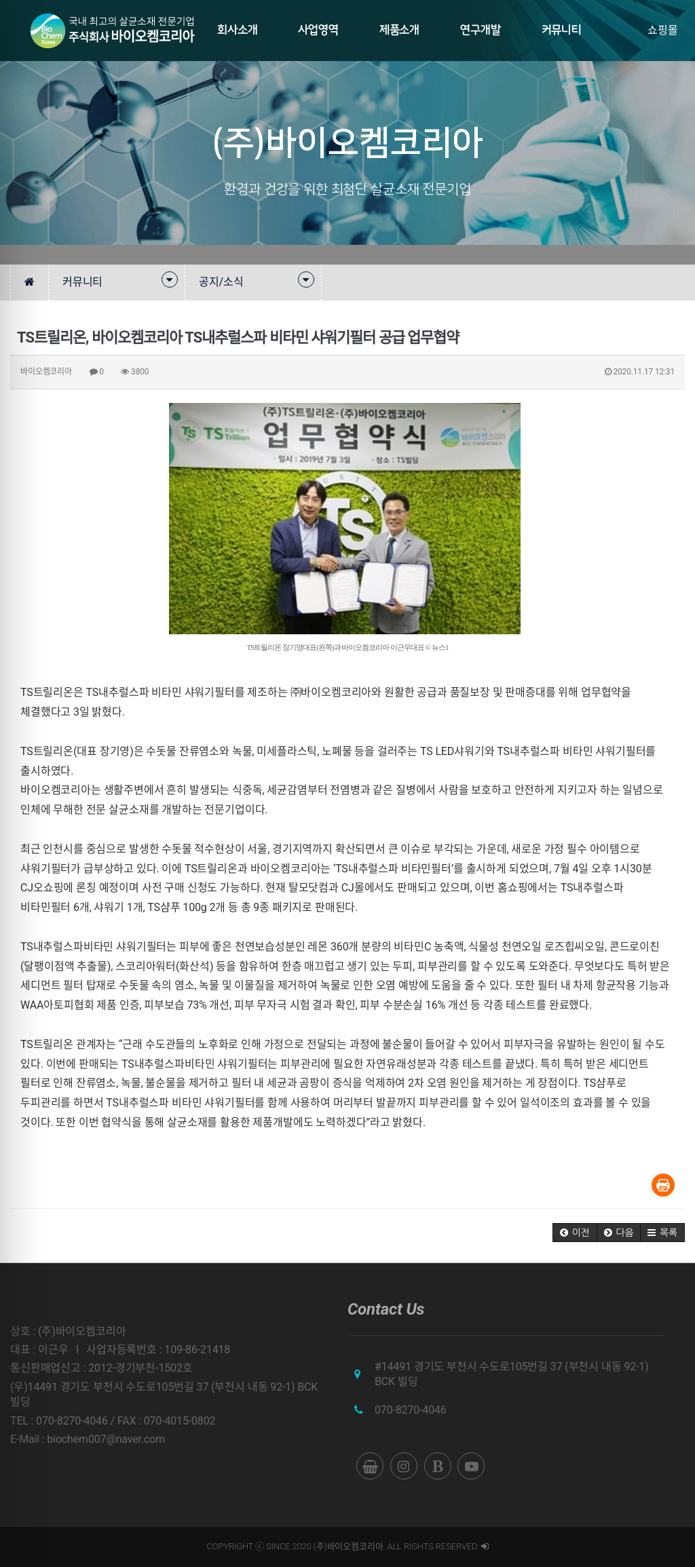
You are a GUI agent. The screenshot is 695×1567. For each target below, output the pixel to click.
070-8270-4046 (411, 1410)
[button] (574, 1232)
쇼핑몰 (662, 30)
